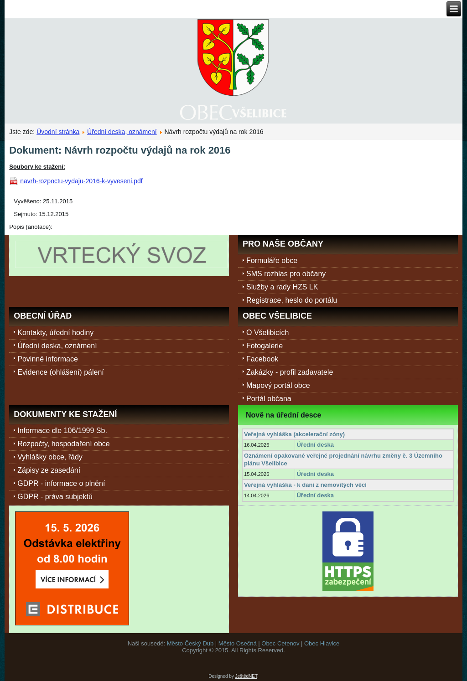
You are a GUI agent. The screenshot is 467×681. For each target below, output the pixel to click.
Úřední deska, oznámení (122, 131)
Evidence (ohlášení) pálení (60, 372)
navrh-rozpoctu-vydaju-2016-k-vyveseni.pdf (81, 181)
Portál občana (268, 398)
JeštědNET (246, 676)
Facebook (262, 359)
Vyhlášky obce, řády (50, 457)
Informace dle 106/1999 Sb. (62, 430)
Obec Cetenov (280, 643)
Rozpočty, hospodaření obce (63, 444)
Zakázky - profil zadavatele (289, 372)
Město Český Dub (190, 643)
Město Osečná (237, 643)
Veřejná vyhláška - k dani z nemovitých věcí (305, 484)
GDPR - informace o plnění (61, 483)
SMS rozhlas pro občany (286, 274)
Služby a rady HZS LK (282, 287)
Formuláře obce (271, 260)
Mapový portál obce (278, 385)
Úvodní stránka (57, 131)
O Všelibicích (267, 332)
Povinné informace (47, 359)
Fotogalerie (264, 346)
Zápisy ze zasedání (48, 470)
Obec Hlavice (321, 643)
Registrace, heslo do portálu (291, 300)
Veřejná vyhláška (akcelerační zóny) (294, 434)
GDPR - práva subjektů (55, 496)
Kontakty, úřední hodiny (55, 332)
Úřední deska (315, 444)
